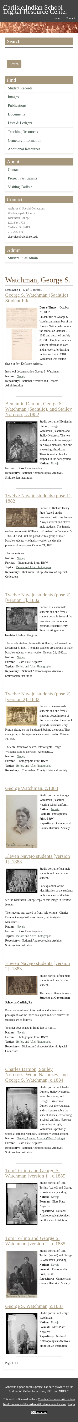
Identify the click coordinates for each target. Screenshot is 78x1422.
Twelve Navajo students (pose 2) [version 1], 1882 (38, 597)
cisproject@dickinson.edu (23, 236)
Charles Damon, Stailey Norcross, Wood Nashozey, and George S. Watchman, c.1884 (36, 1074)
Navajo (21, 376)
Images (13, 97)
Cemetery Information (24, 140)
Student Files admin (23, 258)
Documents (16, 114)
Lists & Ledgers (20, 123)
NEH (50, 1391)
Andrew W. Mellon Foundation (27, 1391)
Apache (30, 1138)
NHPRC (64, 1391)
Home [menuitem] (55, 18)
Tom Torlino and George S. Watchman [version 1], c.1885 (35, 1173)
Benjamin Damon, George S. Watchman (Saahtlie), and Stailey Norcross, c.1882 (38, 409)
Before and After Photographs (33, 567)
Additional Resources (24, 149)
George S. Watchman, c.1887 (34, 1306)
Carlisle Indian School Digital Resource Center (35, 8)
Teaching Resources (23, 132)
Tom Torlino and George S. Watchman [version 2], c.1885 (35, 1240)
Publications (17, 105)
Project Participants (22, 178)
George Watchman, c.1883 (31, 788)
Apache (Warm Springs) (51, 1138)
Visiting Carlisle (20, 187)
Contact (14, 170)
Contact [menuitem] (70, 18)
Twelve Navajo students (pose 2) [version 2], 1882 (38, 696)
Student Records (20, 88)
